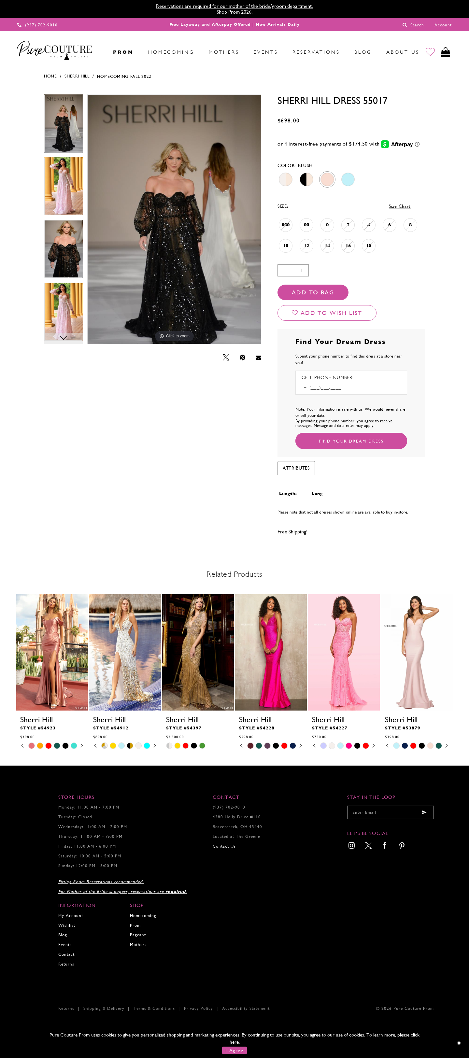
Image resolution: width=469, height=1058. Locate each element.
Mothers (138, 944)
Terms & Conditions (154, 1008)
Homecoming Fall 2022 (124, 76)
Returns (66, 964)
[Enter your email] (390, 812)
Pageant (138, 935)
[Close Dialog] (459, 1043)
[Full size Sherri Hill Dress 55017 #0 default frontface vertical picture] (174, 219)
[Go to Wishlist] (430, 52)
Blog (62, 935)
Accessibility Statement (246, 1008)
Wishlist (66, 925)
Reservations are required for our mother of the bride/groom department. (234, 6)
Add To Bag (313, 292)
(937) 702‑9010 (229, 807)
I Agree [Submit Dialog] (234, 1050)
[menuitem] (98, 52)
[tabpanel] (63, 125)
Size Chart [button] (400, 206)
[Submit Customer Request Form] (351, 441)
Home (50, 76)
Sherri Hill (77, 76)
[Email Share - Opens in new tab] (258, 358)
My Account (70, 915)
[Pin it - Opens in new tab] (242, 358)
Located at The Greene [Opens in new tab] (236, 836)
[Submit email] (424, 812)
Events (65, 944)
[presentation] (52, 652)
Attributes (296, 468)
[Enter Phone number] (330, 388)
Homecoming (143, 915)
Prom (135, 925)
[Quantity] (293, 270)
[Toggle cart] (446, 52)
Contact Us (224, 846)
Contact (66, 954)
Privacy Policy (198, 1008)
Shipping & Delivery (103, 1008)
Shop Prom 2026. (235, 12)
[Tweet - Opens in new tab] (226, 357)
